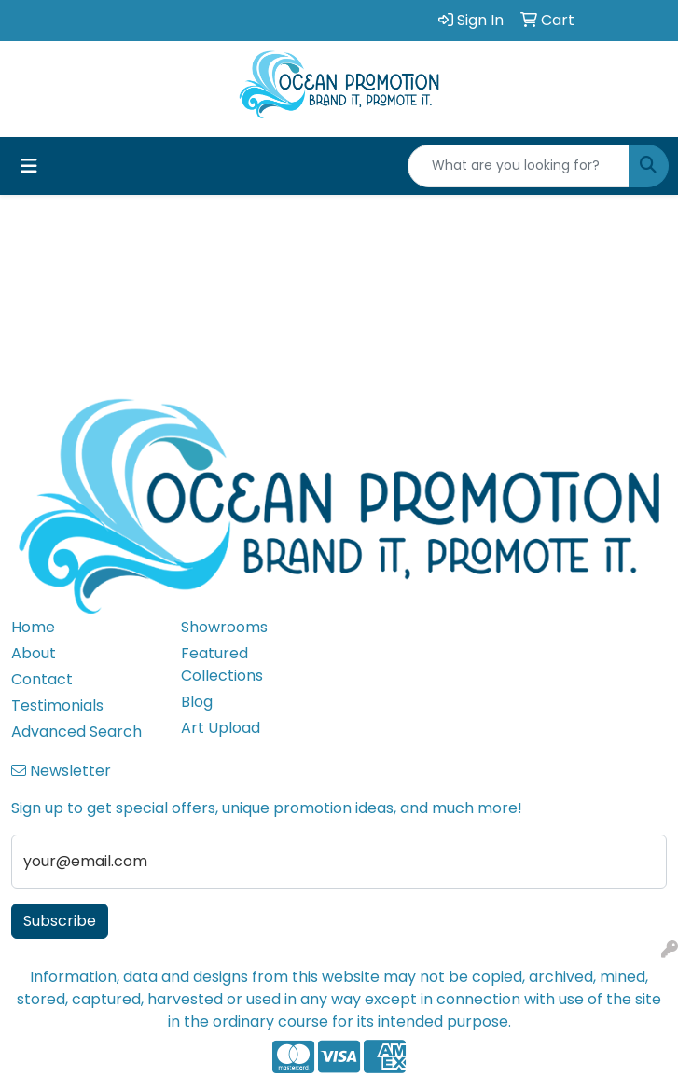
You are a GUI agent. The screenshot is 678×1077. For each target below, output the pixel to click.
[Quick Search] (519, 166)
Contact (42, 679)
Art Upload (220, 728)
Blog (197, 701)
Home (33, 627)
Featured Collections (222, 664)
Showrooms (224, 627)
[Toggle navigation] (28, 166)
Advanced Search (76, 731)
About (33, 653)
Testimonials (57, 705)
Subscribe (59, 921)
